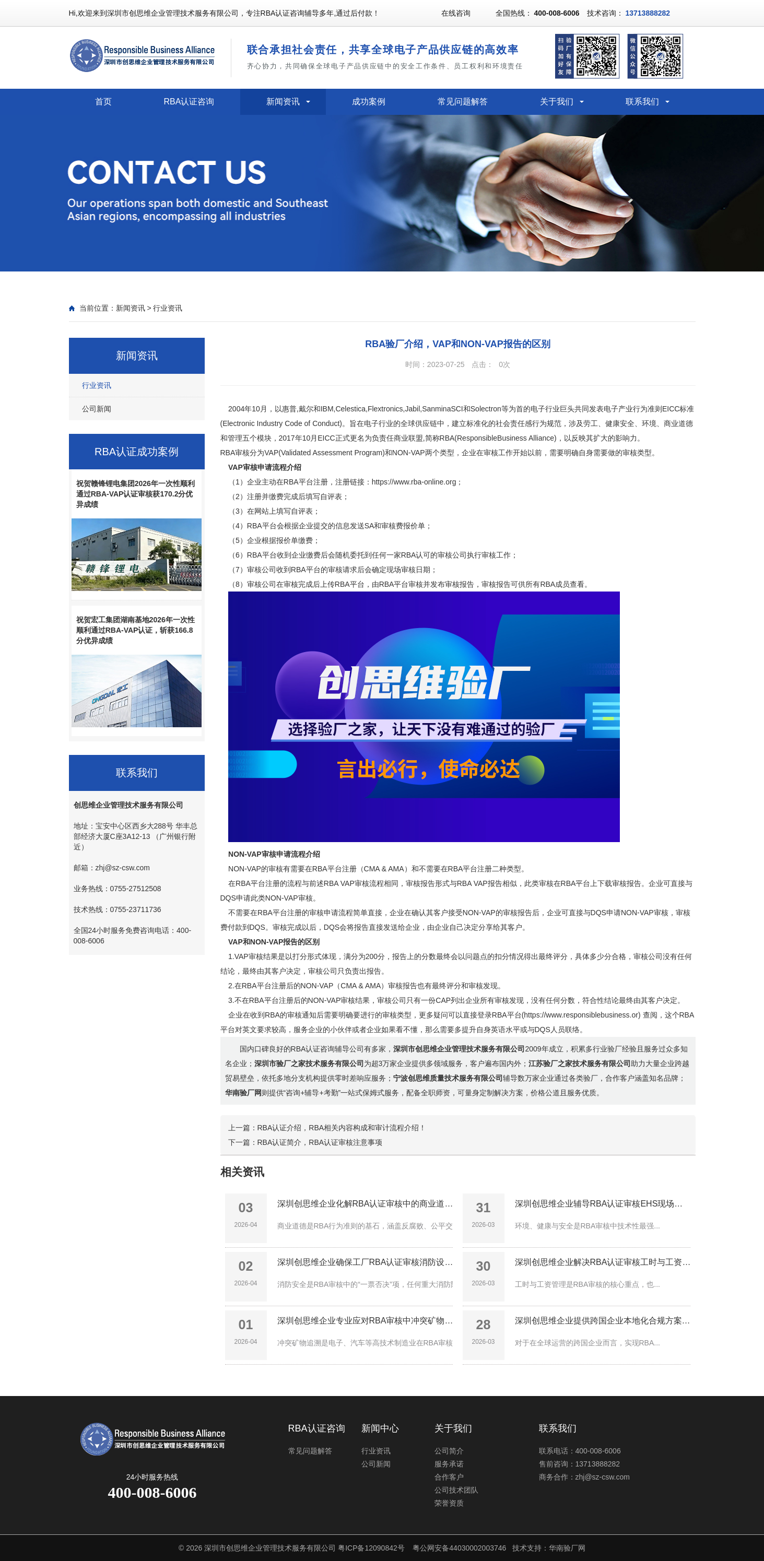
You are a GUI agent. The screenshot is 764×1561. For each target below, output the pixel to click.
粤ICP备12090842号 (371, 1548)
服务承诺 (449, 1464)
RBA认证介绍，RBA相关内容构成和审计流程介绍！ (342, 1128)
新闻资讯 (283, 101)
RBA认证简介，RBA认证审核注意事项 (320, 1142)
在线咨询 (456, 13)
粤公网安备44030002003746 (459, 1548)
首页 (103, 101)
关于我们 (556, 101)
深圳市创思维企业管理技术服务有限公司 (270, 1548)
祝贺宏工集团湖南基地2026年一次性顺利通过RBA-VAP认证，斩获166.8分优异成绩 (135, 630)
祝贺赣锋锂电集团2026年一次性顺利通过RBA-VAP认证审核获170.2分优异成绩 (135, 493)
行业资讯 (167, 308)
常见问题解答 (463, 101)
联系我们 (642, 101)
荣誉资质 (449, 1503)
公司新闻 (96, 409)
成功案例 (368, 101)
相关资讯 (242, 1172)
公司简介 (449, 1451)
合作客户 (449, 1477)
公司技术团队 (456, 1490)
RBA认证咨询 (189, 101)
